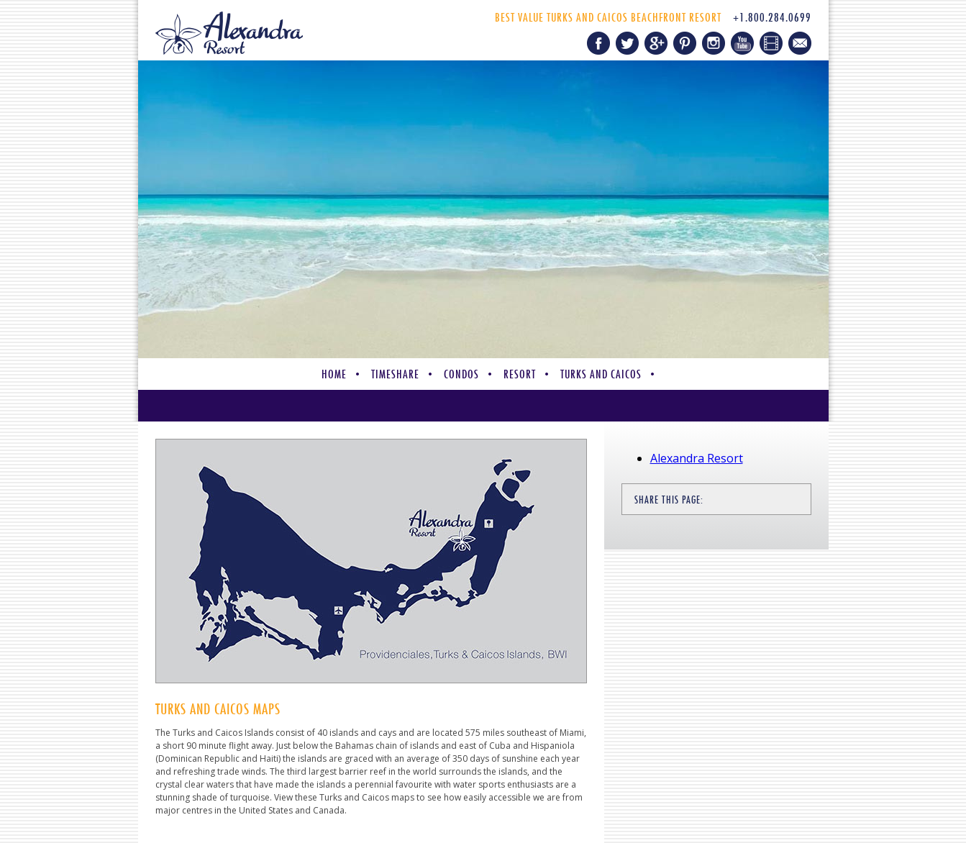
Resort (519, 374)
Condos (461, 374)
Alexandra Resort (696, 458)
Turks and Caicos (601, 374)
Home (334, 374)
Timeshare (395, 374)
